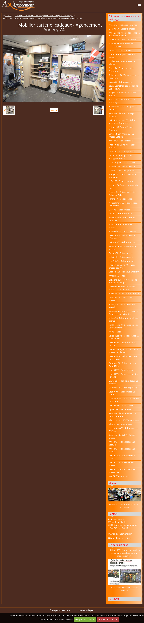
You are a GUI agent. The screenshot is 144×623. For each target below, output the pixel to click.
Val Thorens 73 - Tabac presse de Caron (123, 108)
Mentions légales (87, 610)
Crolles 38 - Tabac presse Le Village (122, 63)
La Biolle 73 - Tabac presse (121, 405)
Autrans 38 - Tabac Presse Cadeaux (121, 128)
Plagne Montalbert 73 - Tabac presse (122, 94)
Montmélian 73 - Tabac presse (123, 387)
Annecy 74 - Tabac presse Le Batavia (122, 443)
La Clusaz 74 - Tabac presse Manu (122, 457)
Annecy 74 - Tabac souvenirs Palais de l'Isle (122, 193)
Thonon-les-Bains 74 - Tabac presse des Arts (122, 266)
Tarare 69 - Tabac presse (120, 198)
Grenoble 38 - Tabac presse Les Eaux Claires (123, 358)
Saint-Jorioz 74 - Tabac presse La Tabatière (124, 76)
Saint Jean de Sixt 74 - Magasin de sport (123, 115)
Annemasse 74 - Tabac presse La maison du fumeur (124, 34)
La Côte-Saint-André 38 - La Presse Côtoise (121, 135)
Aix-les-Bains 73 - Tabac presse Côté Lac (123, 429)
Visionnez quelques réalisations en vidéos (124, 506)
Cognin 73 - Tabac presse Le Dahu (122, 393)
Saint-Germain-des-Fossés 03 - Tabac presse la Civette (123, 313)
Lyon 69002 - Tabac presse (121, 370)
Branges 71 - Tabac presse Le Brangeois (122, 176)
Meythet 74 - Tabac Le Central (122, 39)
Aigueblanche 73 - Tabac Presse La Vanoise (124, 204)
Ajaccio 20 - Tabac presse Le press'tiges (122, 101)
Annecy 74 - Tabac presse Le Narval (19, 18)
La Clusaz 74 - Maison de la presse (121, 464)
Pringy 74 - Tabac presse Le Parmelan (121, 69)
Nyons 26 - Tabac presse (120, 82)
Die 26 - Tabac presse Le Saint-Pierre (123, 56)
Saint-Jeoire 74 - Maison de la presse (122, 248)
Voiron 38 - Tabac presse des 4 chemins (123, 319)
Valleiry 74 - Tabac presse (121, 257)
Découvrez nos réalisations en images (124, 18)
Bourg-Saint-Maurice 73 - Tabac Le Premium (123, 87)
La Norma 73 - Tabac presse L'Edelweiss (122, 237)
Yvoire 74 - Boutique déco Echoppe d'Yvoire (120, 157)
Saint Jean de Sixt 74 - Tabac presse (122, 436)
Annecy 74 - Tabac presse (121, 140)
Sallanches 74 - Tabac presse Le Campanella (124, 337)
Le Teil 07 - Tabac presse (120, 50)
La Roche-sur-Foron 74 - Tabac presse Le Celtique (123, 281)
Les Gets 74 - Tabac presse (121, 261)
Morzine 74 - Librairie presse (122, 28)
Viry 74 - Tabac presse (119, 476)
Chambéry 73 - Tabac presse (122, 162)
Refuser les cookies (108, 619)
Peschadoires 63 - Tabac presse (124, 293)
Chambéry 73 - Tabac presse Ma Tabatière (124, 400)
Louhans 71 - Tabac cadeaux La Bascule (123, 382)
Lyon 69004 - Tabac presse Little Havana (123, 375)
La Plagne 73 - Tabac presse (122, 242)
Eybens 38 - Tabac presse (121, 253)
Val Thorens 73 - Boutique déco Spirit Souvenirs (123, 326)
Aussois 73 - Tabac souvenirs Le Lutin (124, 186)
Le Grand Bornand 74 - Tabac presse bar (122, 471)
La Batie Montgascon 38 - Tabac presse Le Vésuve (123, 351)
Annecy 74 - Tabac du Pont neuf (123, 24)
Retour (54, 110)
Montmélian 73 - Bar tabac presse (121, 299)
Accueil (8, 15)
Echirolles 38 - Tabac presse (122, 166)
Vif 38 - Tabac (115, 331)
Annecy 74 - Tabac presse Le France (122, 450)
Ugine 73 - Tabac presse (120, 409)
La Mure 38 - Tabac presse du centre (122, 344)
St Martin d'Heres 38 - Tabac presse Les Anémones (122, 288)
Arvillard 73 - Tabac (117, 275)
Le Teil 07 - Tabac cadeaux (121, 181)
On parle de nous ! (119, 545)
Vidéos (112, 483)
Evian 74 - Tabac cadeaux (120, 213)
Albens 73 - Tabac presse (120, 424)
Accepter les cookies (84, 619)
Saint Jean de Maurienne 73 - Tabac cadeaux (122, 415)
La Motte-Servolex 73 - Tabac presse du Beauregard (122, 122)
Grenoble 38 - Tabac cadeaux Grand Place (122, 364)
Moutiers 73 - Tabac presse (121, 151)
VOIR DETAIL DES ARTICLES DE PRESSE (124, 575)
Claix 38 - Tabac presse (119, 209)
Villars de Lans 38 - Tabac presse (124, 420)
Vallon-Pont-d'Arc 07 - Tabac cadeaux (122, 219)
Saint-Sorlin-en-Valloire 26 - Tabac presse (121, 45)
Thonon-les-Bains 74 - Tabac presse (122, 146)
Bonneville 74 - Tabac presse (122, 231)
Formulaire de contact (119, 538)
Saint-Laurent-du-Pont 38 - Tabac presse (124, 226)
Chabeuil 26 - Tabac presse (121, 170)
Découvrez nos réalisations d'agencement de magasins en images (44, 15)
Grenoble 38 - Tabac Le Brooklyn (124, 271)
